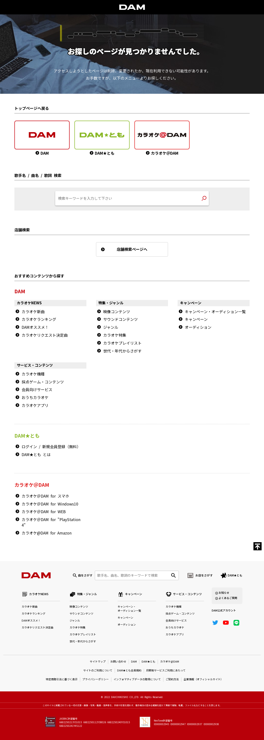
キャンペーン (196, 319)
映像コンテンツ (116, 312)
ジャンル (110, 327)
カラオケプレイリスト (122, 343)
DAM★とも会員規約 (129, 670)
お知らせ (224, 593)
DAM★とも (235, 575)
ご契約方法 (172, 679)
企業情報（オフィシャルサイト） (203, 679)
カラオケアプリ (35, 405)
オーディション (198, 327)
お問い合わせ (118, 661)
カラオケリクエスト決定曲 (45, 335)
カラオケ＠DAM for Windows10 (50, 504)
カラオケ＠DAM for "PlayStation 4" (51, 522)
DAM (134, 661)
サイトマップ (98, 661)
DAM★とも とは (36, 455)
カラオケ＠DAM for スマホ (45, 496)
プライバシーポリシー (95, 679)
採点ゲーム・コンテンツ (43, 382)
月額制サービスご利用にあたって (166, 670)
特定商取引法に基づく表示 (62, 679)
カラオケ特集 (114, 335)
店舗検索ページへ (132, 249)
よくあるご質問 (228, 598)
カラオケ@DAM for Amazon (47, 533)
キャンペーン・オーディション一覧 (215, 312)
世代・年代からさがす (122, 351)
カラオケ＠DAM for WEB (44, 512)
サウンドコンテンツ (120, 319)
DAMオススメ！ (35, 327)
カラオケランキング (39, 319)
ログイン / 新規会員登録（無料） (51, 447)
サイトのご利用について (97, 670)
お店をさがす (204, 575)
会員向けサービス (37, 390)
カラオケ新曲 (33, 312)
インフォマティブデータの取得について (137, 679)
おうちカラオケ (35, 397)
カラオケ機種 (33, 374)
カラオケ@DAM (169, 661)
